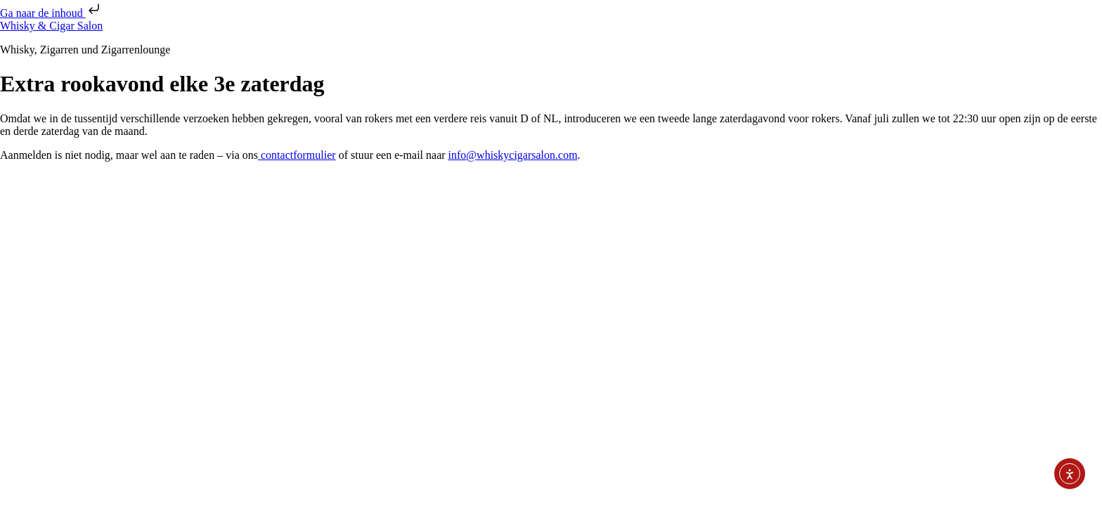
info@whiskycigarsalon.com (513, 155)
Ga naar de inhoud (51, 13)
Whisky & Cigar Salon (51, 26)
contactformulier (297, 155)
